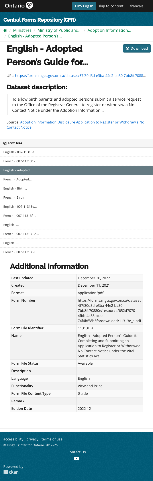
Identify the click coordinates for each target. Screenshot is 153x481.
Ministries (22, 30)
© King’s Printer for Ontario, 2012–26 (30, 445)
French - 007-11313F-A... (21, 234)
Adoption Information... (109, 30)
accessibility (13, 439)
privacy (32, 439)
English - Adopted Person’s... (35, 36)
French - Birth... (14, 197)
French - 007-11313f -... (20, 161)
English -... (11, 225)
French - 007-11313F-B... (21, 252)
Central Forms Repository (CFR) (39, 20)
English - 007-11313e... (20, 152)
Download (137, 48)
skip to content (111, 6)
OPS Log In (84, 6)
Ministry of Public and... (59, 30)
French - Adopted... (17, 179)
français (136, 6)
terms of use (52, 439)
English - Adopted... (17, 170)
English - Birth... (15, 188)
